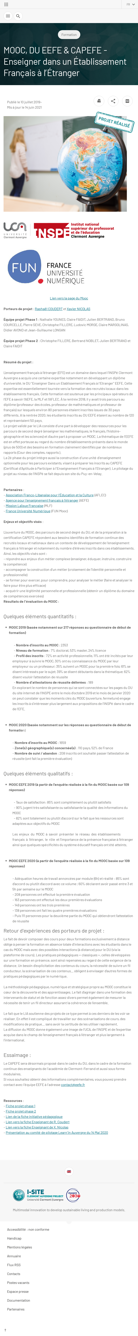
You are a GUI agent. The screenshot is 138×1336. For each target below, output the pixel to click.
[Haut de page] (69, 1330)
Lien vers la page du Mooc (46, 272)
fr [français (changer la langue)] (128, 4)
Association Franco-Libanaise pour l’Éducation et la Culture (50, 495)
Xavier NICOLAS (78, 309)
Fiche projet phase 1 (20, 1106)
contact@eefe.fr (73, 1084)
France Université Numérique (28, 511)
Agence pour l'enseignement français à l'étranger (42, 500)
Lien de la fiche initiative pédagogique (34, 1116)
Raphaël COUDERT (49, 309)
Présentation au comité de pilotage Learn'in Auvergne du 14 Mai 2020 (57, 1132)
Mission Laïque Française (24, 505)
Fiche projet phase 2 (21, 1111)
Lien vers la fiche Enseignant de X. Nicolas (37, 1127)
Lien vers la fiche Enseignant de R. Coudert (37, 1122)
